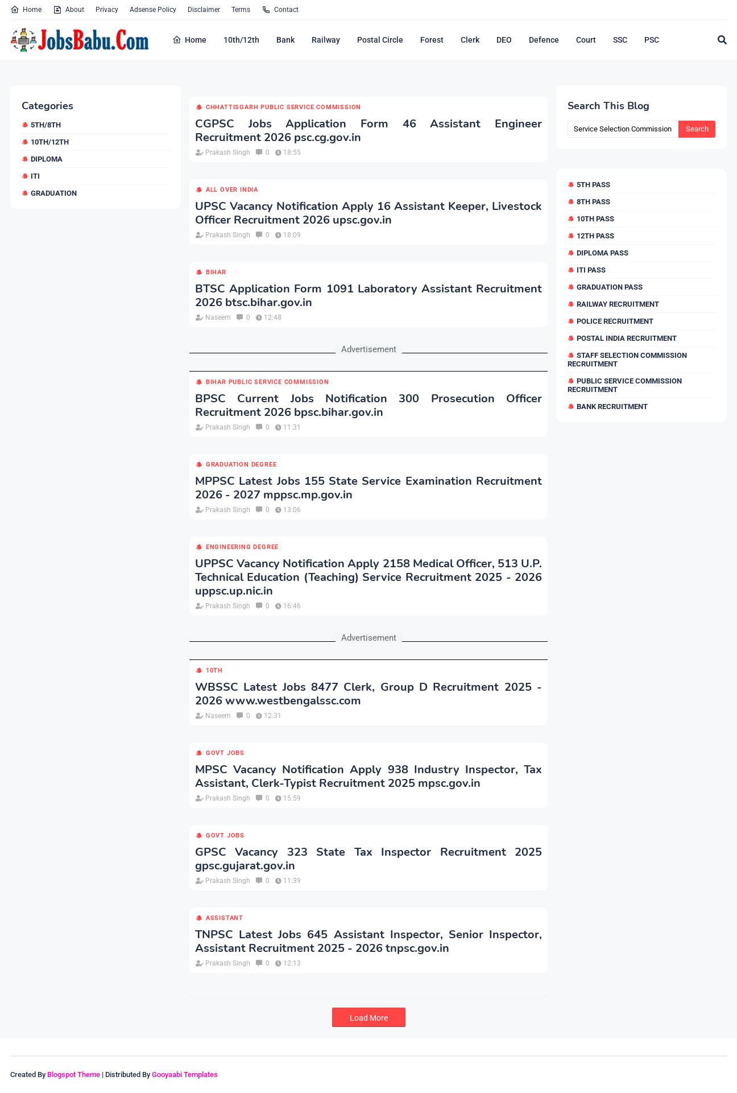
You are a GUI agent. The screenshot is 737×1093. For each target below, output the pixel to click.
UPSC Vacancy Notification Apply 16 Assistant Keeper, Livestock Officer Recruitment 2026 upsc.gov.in (368, 213)
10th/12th (50, 142)
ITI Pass (591, 270)
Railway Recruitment (618, 304)
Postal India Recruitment (627, 338)
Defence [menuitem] (544, 39)
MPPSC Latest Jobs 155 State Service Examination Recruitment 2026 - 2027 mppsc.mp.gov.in (368, 488)
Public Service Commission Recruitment (625, 385)
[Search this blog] (623, 129)
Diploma (47, 159)
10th (214, 670)
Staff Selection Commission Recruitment (627, 359)
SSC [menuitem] (620, 39)
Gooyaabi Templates (185, 1074)
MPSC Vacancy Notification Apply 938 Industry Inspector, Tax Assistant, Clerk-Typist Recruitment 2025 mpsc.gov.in (368, 776)
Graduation (54, 193)
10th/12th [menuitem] (241, 39)
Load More (369, 1017)
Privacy (107, 10)
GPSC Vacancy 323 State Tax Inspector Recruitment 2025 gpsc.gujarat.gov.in (368, 859)
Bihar (216, 272)
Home (26, 9)
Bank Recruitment (612, 406)
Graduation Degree (241, 464)
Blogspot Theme (73, 1074)
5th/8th (46, 125)
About (68, 9)
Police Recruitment (615, 321)
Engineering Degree (242, 547)
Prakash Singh (227, 152)
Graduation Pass (610, 287)
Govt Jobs (225, 753)
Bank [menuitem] (285, 39)
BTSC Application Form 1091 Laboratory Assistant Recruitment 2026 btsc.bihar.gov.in (368, 296)
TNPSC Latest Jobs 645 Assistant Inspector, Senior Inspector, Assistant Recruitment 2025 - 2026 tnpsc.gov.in (368, 941)
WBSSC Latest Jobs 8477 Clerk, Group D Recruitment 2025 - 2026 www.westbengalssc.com (368, 694)
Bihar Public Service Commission (267, 382)
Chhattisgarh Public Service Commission (283, 107)
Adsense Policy (153, 10)
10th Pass (595, 219)
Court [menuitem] (586, 39)
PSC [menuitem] (651, 39)
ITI (35, 176)
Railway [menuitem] (326, 39)
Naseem (218, 317)
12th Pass (595, 236)
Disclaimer (204, 10)
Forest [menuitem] (432, 39)
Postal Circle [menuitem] (380, 39)
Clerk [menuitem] (470, 39)
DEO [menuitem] (504, 39)
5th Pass (593, 184)
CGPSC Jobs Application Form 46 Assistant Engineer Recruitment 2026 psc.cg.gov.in (368, 131)
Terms (240, 10)
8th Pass (593, 201)
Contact (280, 9)
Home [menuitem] (189, 39)
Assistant (224, 918)
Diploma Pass (602, 253)
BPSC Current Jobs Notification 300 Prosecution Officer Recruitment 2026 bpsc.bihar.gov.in (368, 405)
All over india (232, 189)
